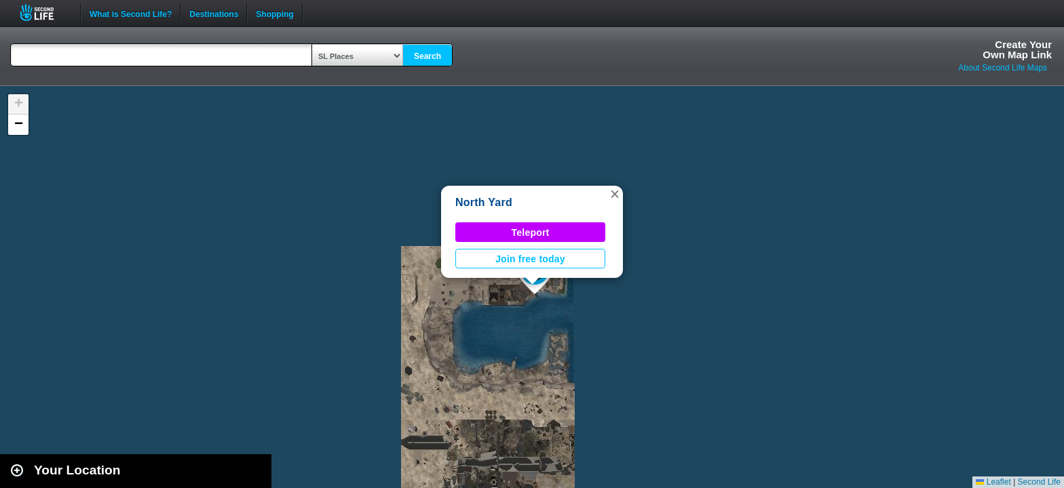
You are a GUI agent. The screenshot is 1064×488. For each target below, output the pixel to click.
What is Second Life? (131, 12)
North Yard (483, 202)
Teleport (531, 232)
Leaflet (993, 482)
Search (427, 56)
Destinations (213, 12)
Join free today (530, 258)
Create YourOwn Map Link (1017, 49)
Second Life (44, 12)
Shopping (274, 12)
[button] (615, 194)
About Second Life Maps (1002, 68)
